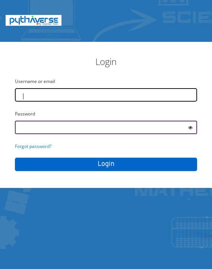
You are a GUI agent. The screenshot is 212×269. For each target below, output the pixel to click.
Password (25, 114)
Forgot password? (33, 146)
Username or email (35, 81)
